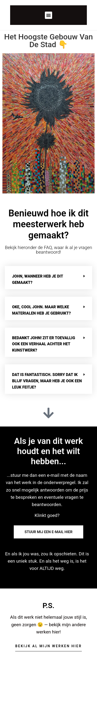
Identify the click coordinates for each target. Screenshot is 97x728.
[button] (48, 15)
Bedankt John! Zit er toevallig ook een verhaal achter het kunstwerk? (43, 344)
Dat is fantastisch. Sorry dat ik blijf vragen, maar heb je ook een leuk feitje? (47, 380)
